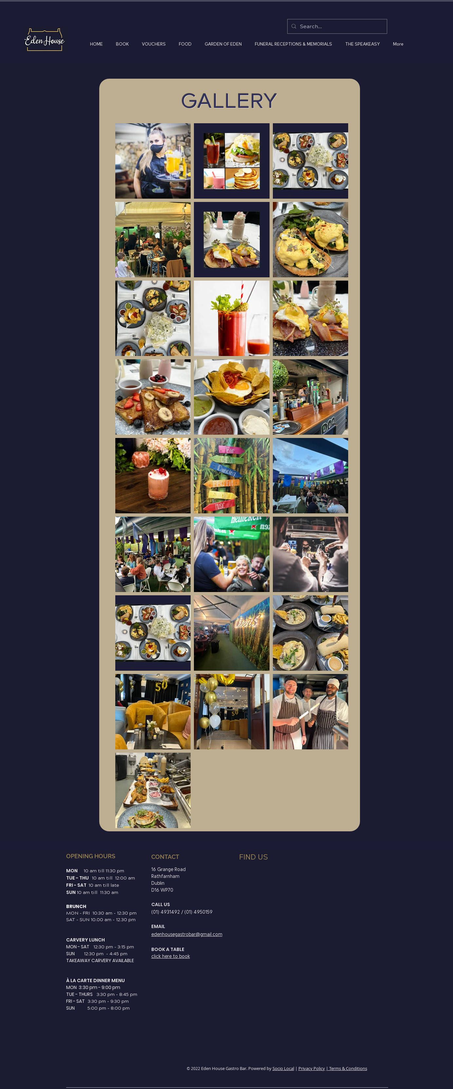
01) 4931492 (167, 912)
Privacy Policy (311, 1068)
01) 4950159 (199, 912)
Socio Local (283, 1068)
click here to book (170, 956)
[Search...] (336, 26)
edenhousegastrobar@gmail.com (186, 934)
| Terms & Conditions (346, 1068)
